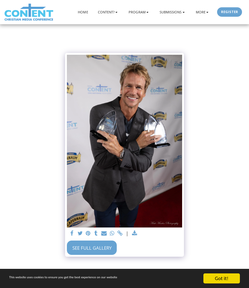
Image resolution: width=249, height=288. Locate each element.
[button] (108, 12)
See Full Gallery (92, 248)
